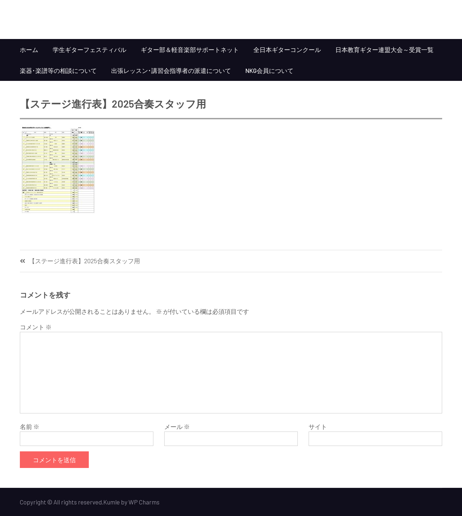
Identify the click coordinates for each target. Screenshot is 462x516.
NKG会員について (269, 70)
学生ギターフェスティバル (89, 49)
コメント (36, 326)
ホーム (29, 49)
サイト (318, 426)
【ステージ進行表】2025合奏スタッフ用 (84, 260)
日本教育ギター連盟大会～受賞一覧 (384, 49)
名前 (29, 426)
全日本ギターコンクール (287, 49)
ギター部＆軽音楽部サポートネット (190, 49)
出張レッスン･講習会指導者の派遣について (171, 70)
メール (177, 426)
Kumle (111, 502)
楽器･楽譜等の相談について (58, 70)
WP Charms (144, 502)
